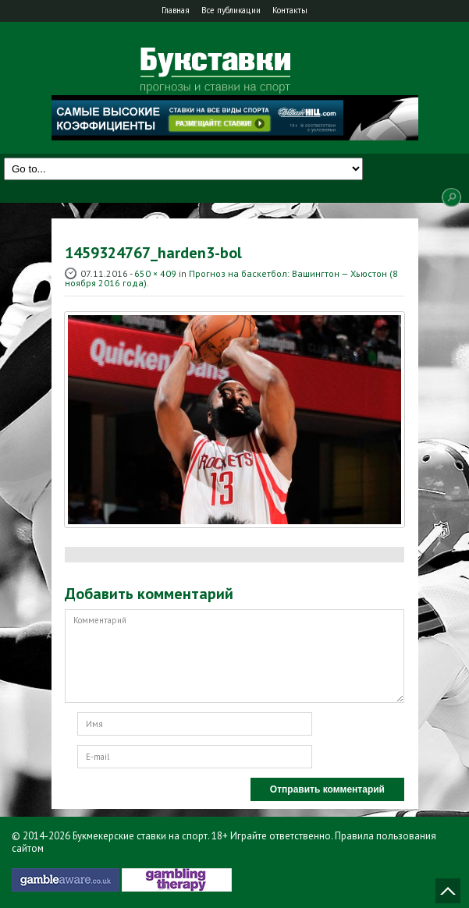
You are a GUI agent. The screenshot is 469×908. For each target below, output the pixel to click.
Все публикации (231, 10)
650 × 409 (155, 273)
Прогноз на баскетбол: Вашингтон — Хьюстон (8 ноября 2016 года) (231, 278)
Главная (176, 10)
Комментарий (234, 656)
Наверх (447, 890)
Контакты (289, 10)
